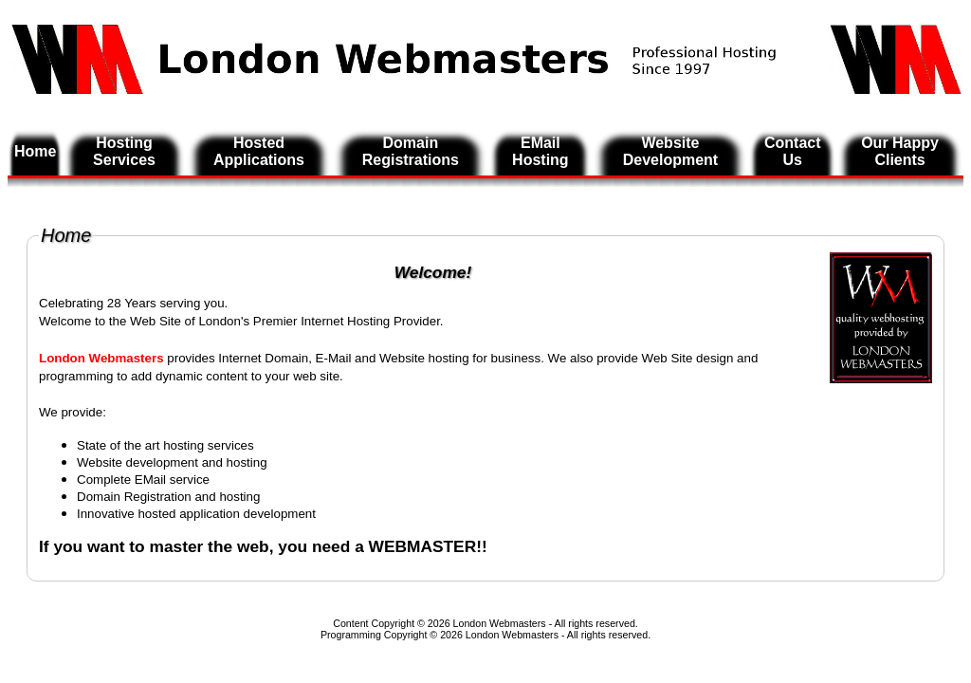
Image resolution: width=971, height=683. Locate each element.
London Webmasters (512, 634)
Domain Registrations (410, 151)
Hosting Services (124, 151)
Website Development (670, 151)
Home (35, 151)
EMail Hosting (540, 151)
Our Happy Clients (900, 151)
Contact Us (792, 151)
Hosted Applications (258, 151)
